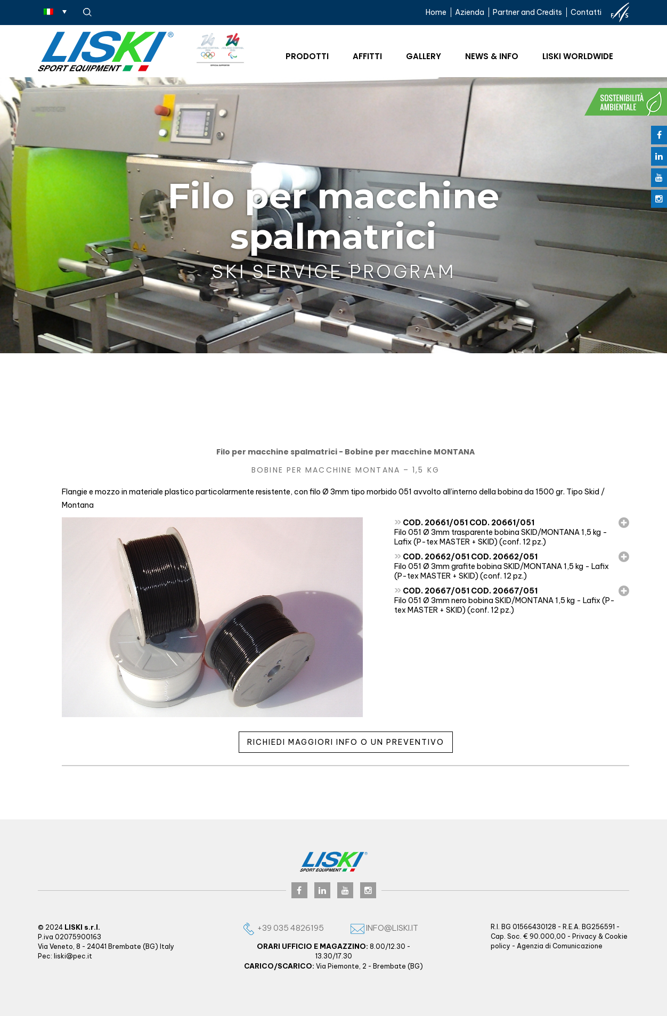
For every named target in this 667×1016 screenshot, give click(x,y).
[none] (55, 11)
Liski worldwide (577, 56)
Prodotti (307, 56)
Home (436, 12)
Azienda (469, 12)
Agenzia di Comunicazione (560, 946)
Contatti (586, 12)
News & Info (491, 56)
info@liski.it (384, 928)
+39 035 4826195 (283, 928)
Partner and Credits (527, 12)
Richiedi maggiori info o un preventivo (345, 742)
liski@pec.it (73, 956)
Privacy (584, 936)
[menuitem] (55, 11)
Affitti (367, 56)
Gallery (423, 56)
